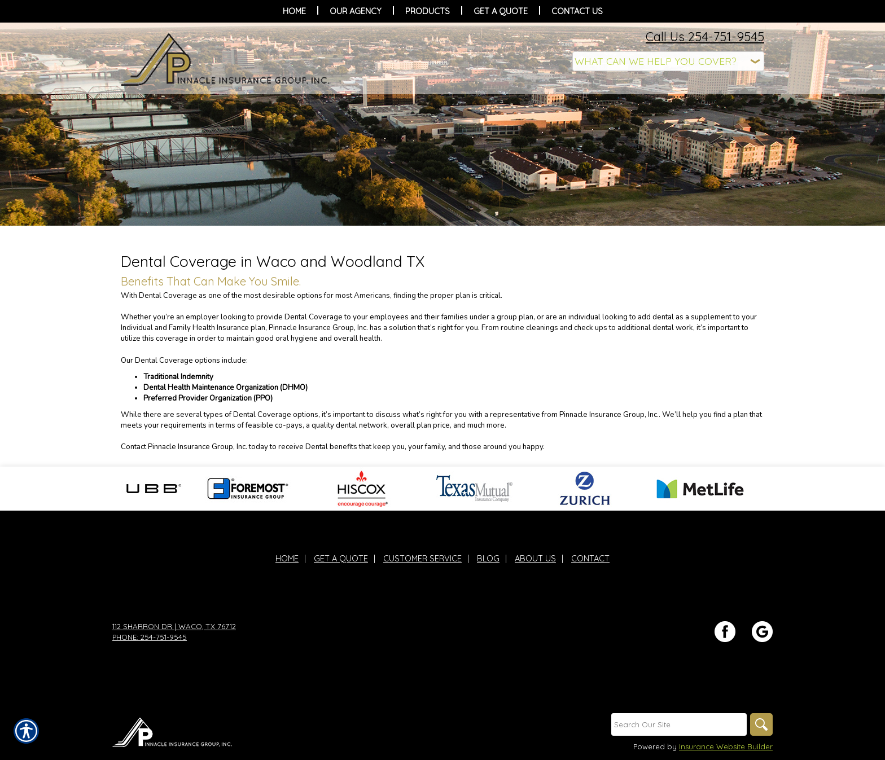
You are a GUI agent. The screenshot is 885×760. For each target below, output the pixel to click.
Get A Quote (341, 558)
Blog (488, 558)
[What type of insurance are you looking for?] (668, 61)
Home (287, 558)
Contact (590, 558)
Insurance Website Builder (726, 746)
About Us (535, 558)
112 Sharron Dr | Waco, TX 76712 (174, 626)
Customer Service (422, 558)
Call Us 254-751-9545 (705, 37)
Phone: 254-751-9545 (149, 637)
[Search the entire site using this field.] (679, 724)
